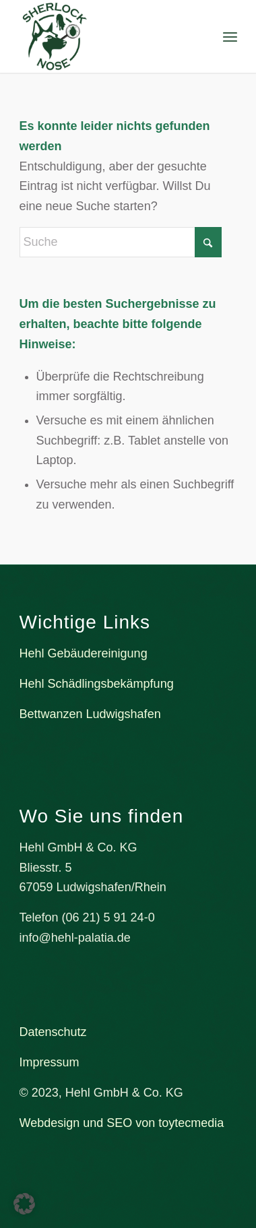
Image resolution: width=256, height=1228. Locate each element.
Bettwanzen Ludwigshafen (90, 714)
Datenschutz (53, 1032)
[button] (24, 1203)
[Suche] (121, 242)
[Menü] (230, 37)
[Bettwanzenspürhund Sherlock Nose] (106, 36)
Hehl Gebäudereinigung (84, 653)
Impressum (49, 1062)
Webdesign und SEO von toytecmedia (122, 1123)
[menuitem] (230, 37)
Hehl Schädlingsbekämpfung (97, 683)
